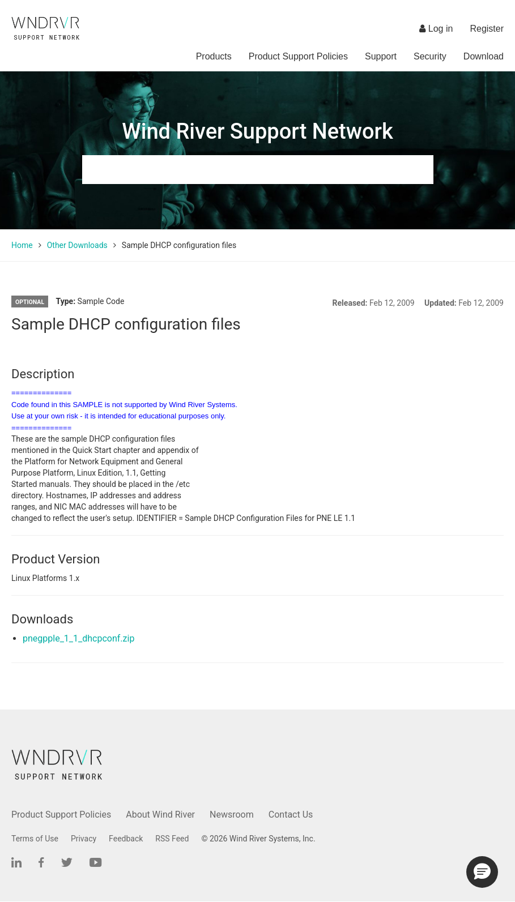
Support (381, 56)
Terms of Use (34, 838)
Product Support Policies (298, 56)
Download (483, 56)
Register (487, 28)
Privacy (83, 838)
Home (22, 245)
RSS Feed (172, 838)
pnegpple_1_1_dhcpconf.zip (78, 638)
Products (214, 56)
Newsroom (232, 814)
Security (430, 56)
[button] (482, 872)
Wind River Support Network (257, 131)
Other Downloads (77, 245)
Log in (436, 28)
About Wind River (160, 814)
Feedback (126, 838)
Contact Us (291, 814)
